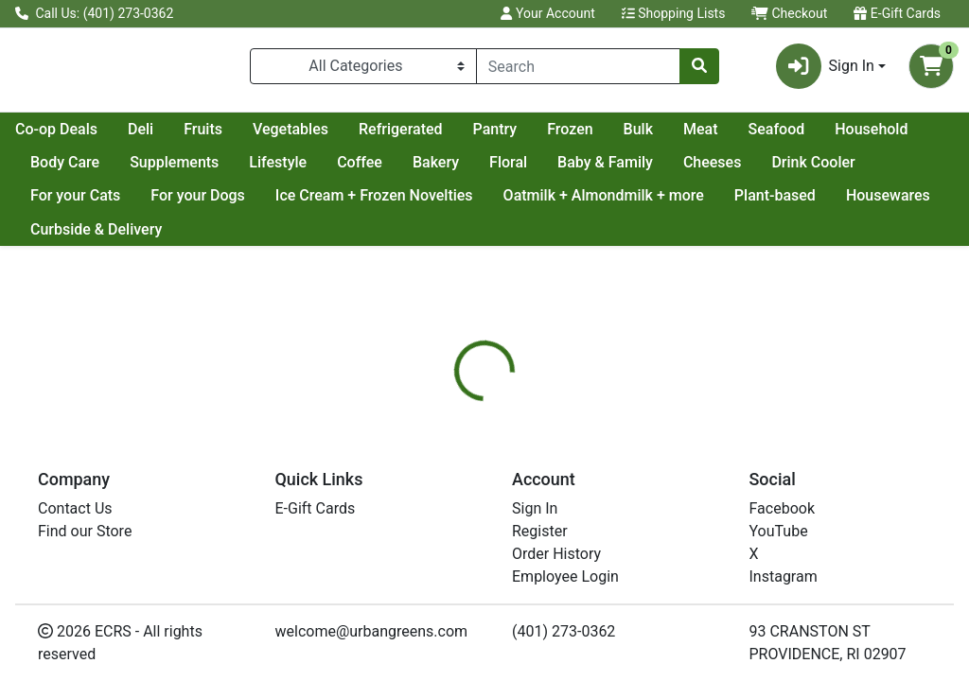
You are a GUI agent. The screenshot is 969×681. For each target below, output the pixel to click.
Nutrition (533, 495)
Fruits (371, 137)
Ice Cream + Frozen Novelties (488, 203)
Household (153, 170)
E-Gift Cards (897, 13)
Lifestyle (468, 170)
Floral (698, 170)
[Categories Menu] (363, 70)
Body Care (255, 170)
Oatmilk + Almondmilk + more (717, 203)
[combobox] (578, 70)
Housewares (72, 237)
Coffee (550, 170)
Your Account (547, 13)
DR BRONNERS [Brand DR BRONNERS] (640, 638)
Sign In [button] (825, 70)
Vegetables (459, 137)
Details (455, 495)
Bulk (806, 137)
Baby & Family (795, 170)
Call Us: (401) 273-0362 (94, 13)
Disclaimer (624, 495)
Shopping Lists (674, 13)
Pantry (664, 137)
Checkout (789, 13)
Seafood (58, 170)
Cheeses (902, 170)
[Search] (578, 70)
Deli (309, 137)
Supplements (364, 170)
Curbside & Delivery (210, 237)
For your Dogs (312, 203)
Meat (869, 137)
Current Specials (86, 137)
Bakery (626, 170)
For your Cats (189, 203)
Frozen (738, 137)
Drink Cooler (72, 203)
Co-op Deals (225, 137)
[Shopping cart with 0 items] (931, 70)
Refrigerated (569, 137)
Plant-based (888, 203)
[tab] (455, 496)
